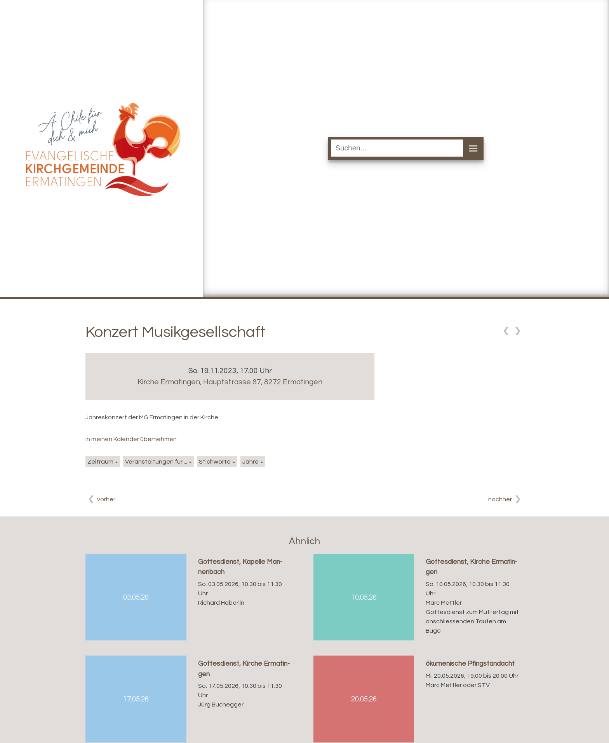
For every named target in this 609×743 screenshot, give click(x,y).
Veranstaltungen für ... (156, 462)
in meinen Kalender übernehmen (131, 439)
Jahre (250, 462)
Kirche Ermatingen (229, 382)
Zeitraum (100, 462)
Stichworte (215, 462)
